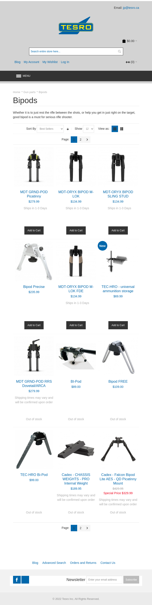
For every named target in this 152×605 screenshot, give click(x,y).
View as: (103, 128)
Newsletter (75, 579)
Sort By (31, 128)
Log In (65, 62)
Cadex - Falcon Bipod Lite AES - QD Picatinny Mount (118, 479)
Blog (18, 62)
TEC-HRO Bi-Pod (34, 475)
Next (87, 139)
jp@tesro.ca (131, 7)
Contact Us (107, 562)
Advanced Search (54, 562)
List (121, 129)
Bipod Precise (34, 287)
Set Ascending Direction (68, 129)
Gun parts (29, 92)
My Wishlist (50, 62)
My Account (31, 62)
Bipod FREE (118, 381)
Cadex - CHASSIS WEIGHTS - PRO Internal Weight (76, 479)
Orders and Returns (83, 562)
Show (78, 128)
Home (16, 92)
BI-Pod (76, 381)
